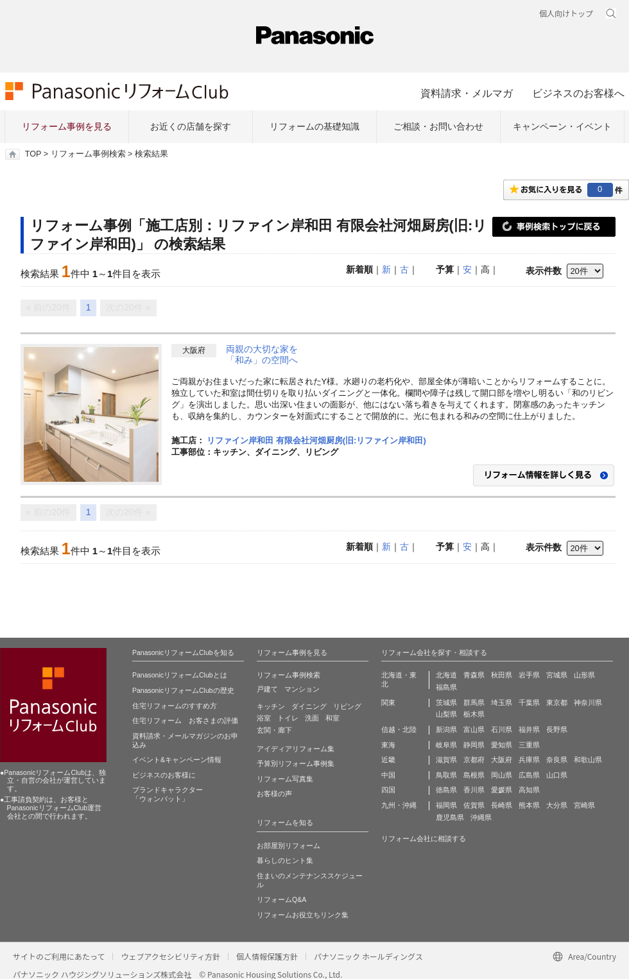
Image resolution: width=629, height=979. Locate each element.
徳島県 (446, 790)
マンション (302, 689)
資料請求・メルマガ (466, 93)
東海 (388, 745)
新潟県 (446, 729)
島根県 (474, 775)
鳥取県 (446, 775)
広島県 (529, 775)
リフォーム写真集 (285, 779)
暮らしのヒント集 (285, 860)
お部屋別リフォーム (288, 845)
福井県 (529, 729)
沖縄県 (481, 817)
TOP (33, 153)
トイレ (287, 718)
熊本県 (529, 805)
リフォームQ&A (281, 899)
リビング (347, 706)
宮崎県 (584, 805)
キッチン (271, 706)
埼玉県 (501, 702)
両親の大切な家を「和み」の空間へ (262, 355)
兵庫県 (529, 759)
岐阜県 (446, 745)
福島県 (446, 687)
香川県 (474, 790)
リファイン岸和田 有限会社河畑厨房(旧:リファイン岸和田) (316, 440)
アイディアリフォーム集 (295, 749)
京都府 (474, 759)
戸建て (267, 689)
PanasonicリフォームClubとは (179, 675)
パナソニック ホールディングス (368, 956)
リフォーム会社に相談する (423, 838)
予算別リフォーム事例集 (295, 763)
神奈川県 (588, 702)
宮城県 (556, 675)
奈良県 (556, 759)
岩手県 (529, 675)
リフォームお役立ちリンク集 (303, 915)
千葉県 (529, 702)
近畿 (388, 759)
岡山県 (501, 775)
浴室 (264, 718)
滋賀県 (446, 759)
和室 (332, 718)
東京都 (556, 702)
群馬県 (474, 702)
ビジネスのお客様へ (578, 93)
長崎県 (501, 805)
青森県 (474, 675)
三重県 (529, 745)
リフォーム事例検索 (88, 153)
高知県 (529, 790)
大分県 (556, 805)
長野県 (556, 729)
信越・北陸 (399, 729)
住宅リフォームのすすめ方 (174, 706)
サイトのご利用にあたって (59, 956)
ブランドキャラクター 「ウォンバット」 (167, 794)
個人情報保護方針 (267, 956)
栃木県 (474, 714)
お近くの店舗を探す (190, 126)
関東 (388, 702)
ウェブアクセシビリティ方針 (170, 956)
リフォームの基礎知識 (314, 126)
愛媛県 (501, 790)
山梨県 (446, 714)
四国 (388, 790)
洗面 (312, 718)
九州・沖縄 (399, 805)
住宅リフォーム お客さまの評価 (185, 720)
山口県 (556, 775)
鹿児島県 (450, 817)
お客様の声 (274, 793)
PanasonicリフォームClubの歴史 (183, 690)
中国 (388, 775)
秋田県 (501, 675)
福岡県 (446, 805)
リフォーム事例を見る (67, 126)
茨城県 (446, 702)
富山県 (474, 729)
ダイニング (309, 706)
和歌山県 (588, 759)
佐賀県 (474, 805)
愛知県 (501, 745)
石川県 (501, 729)
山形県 (584, 675)
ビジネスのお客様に (164, 775)
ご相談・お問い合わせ (438, 126)
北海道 (446, 675)
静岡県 (474, 745)
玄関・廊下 (274, 730)
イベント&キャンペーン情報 (176, 759)
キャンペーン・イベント (562, 126)
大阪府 (501, 759)
